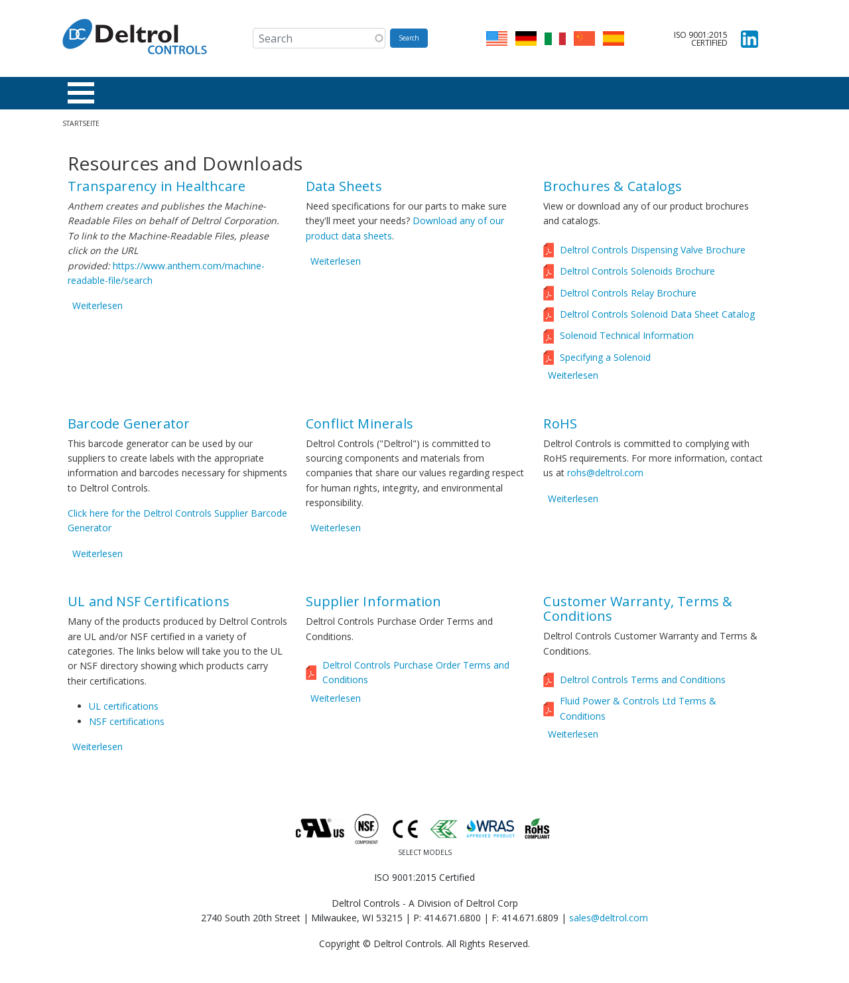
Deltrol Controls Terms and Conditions (643, 683)
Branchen (165, 94)
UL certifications (124, 710)
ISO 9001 (620, 94)
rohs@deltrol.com (605, 476)
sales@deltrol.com (608, 917)
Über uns (433, 94)
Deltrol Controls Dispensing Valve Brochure (653, 253)
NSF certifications (126, 724)
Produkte (96, 94)
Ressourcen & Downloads (269, 94)
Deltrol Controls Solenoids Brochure (637, 275)
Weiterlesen (97, 309)
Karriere (496, 94)
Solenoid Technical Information (627, 339)
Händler (369, 94)
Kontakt (559, 94)
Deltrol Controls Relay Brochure (628, 296)
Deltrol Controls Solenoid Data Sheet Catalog (657, 318)
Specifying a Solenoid (605, 360)
